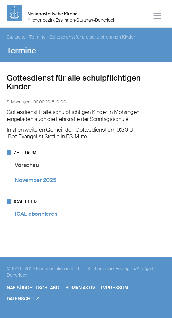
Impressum (114, 288)
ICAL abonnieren (36, 213)
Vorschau (27, 165)
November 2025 (35, 180)
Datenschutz (23, 299)
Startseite (16, 37)
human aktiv (80, 288)
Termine (37, 37)
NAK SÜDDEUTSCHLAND (33, 288)
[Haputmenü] (157, 17)
